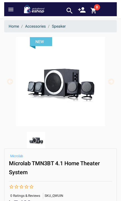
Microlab (16, 156)
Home (14, 26)
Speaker (59, 26)
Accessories (35, 26)
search (70, 11)
